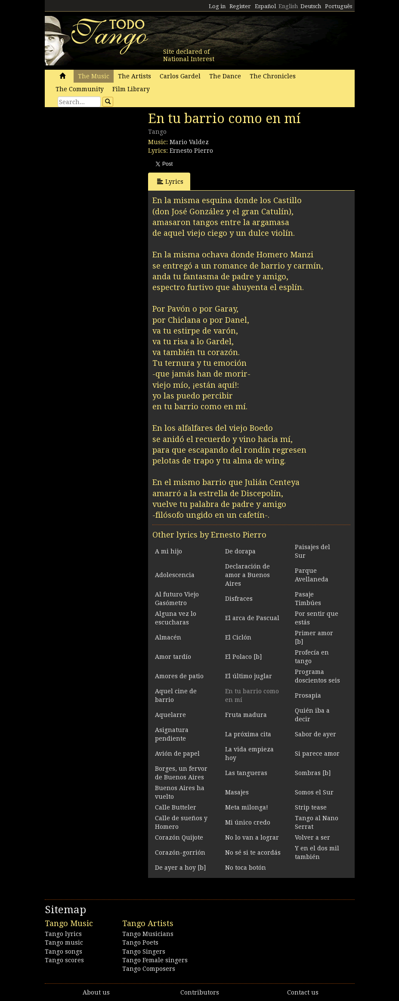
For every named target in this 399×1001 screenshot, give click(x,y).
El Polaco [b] (243, 656)
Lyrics (170, 181)
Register (240, 6)
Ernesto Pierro (191, 150)
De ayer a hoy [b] (180, 867)
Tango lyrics (63, 933)
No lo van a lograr (252, 837)
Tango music (64, 942)
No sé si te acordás (253, 852)
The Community (80, 89)
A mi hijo (168, 551)
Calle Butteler (175, 807)
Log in (217, 6)
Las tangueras (246, 772)
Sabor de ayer (315, 734)
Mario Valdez (189, 142)
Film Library (131, 89)
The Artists (134, 76)
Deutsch (310, 6)
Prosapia (308, 695)
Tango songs (63, 951)
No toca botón (245, 867)
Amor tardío (173, 656)
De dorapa (240, 551)
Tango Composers (148, 968)
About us (96, 992)
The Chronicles (273, 76)
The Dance (225, 76)
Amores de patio (179, 676)
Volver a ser (312, 837)
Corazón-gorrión (180, 852)
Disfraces (239, 598)
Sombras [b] (313, 772)
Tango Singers (143, 951)
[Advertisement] (109, 170)
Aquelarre (170, 714)
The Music (93, 76)
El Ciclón (238, 637)
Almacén (168, 637)
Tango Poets (140, 942)
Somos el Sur (314, 792)
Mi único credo (247, 822)
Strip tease (311, 807)
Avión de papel (177, 753)
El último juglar (248, 676)
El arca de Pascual (252, 618)
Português (338, 6)
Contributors (199, 992)
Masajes (237, 792)
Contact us (303, 992)
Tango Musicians (147, 933)
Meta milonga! (246, 807)
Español (265, 6)
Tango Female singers (155, 960)
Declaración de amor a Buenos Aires (247, 575)
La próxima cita (248, 734)
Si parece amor (317, 753)
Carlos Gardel (180, 76)
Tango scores (64, 960)
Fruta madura (246, 714)
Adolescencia (175, 575)
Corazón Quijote (179, 837)
